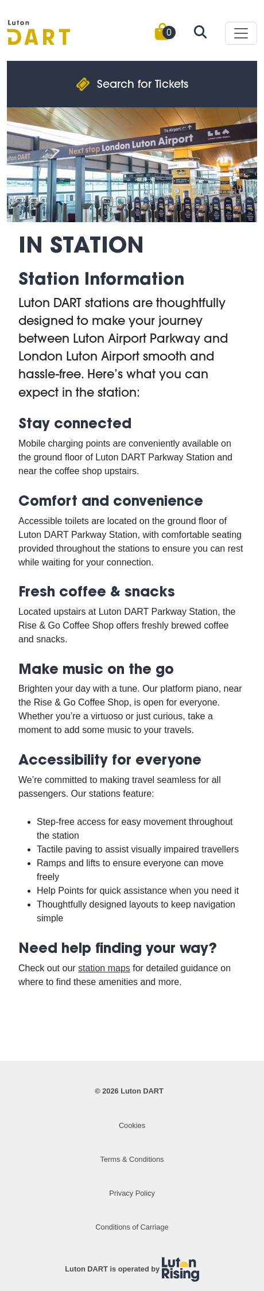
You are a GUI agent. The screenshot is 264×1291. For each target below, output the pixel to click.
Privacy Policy (132, 1193)
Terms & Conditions (132, 1159)
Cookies (132, 1125)
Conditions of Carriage (131, 1227)
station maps (104, 968)
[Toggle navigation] (241, 33)
